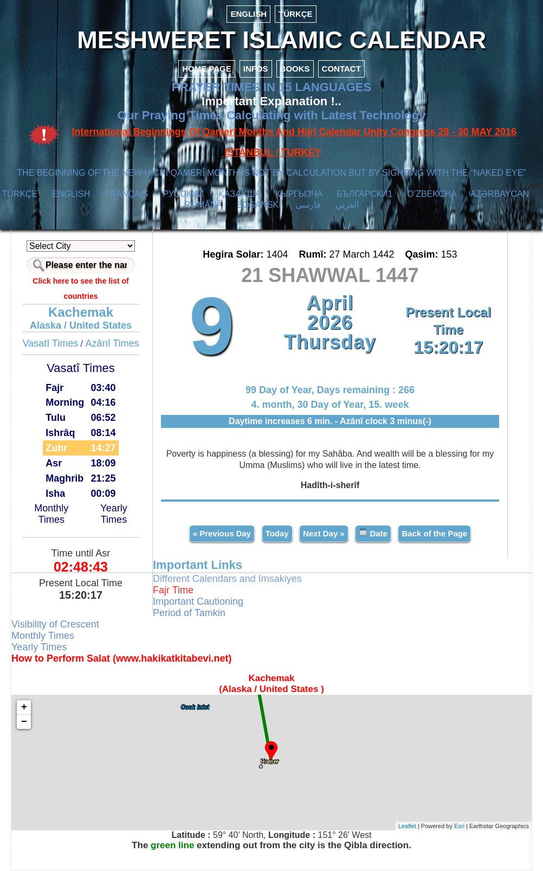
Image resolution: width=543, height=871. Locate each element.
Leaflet (407, 826)
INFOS (255, 68)
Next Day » (324, 533)
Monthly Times (51, 514)
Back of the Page (434, 533)
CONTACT (341, 68)
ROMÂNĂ (203, 204)
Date (373, 533)
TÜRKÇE (296, 13)
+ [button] (24, 707)
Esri (459, 826)
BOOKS (295, 68)
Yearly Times (113, 514)
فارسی (308, 204)
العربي (347, 204)
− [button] (24, 721)
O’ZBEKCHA (431, 193)
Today (277, 533)
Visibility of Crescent (55, 624)
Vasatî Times (50, 343)
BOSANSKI (259, 204)
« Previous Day (222, 533)
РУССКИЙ (183, 193)
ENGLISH (248, 13)
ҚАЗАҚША (239, 193)
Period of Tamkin (189, 612)
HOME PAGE (206, 68)
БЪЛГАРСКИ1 (364, 193)
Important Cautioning (198, 601)
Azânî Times (112, 343)
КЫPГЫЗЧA (298, 193)
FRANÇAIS (126, 193)
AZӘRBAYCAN (499, 193)
